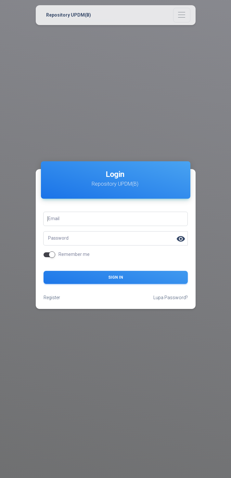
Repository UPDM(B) (68, 15)
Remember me (74, 254)
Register (52, 297)
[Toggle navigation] (181, 15)
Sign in (115, 277)
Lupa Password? (170, 297)
